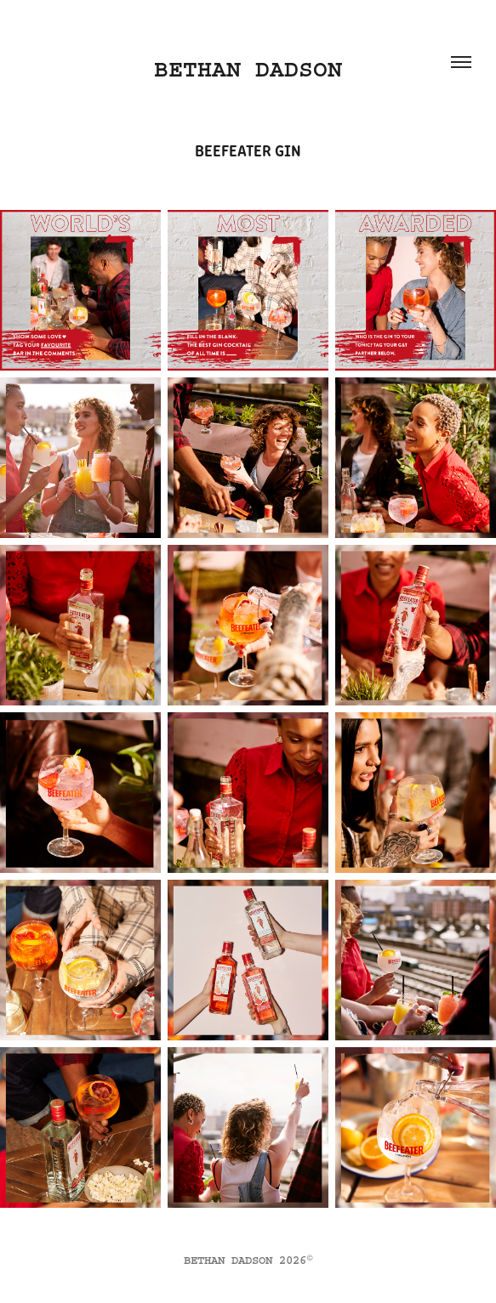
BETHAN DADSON (248, 69)
